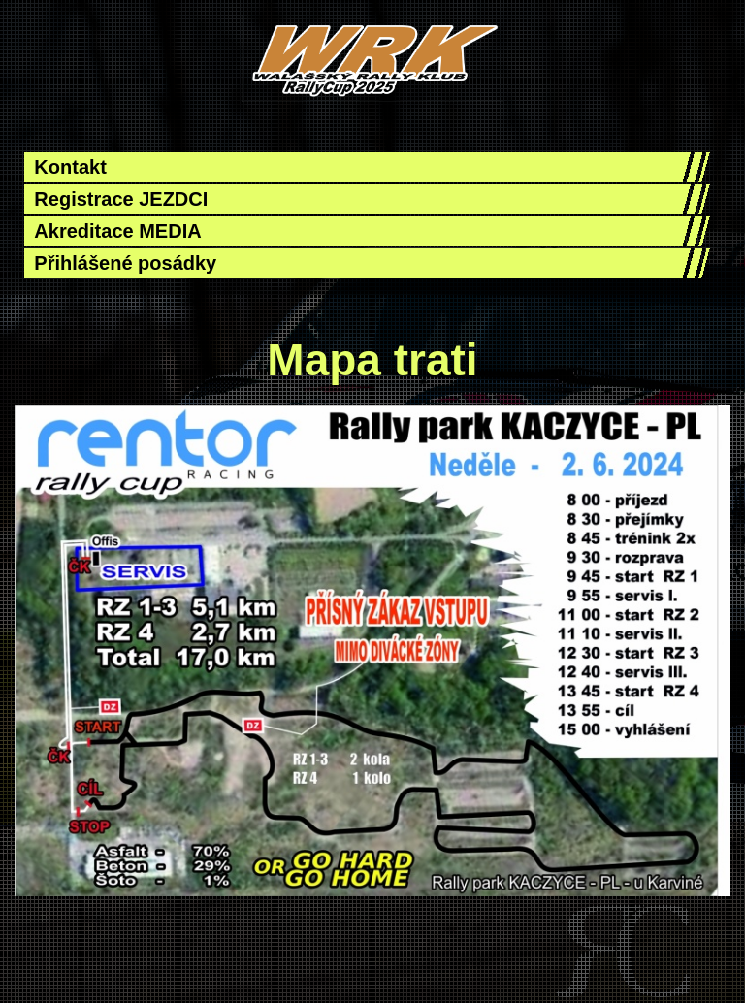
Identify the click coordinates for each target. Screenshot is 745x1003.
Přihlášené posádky (125, 263)
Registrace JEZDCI (121, 199)
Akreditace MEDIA (117, 231)
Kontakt (70, 167)
